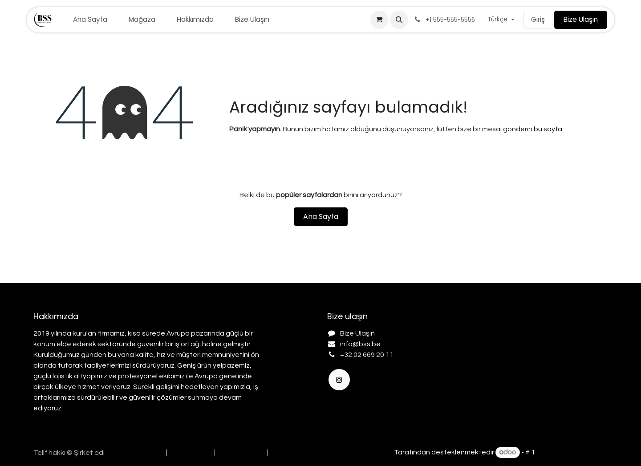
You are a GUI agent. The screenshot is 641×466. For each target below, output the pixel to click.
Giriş (538, 19)
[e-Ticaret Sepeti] (379, 19)
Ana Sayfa (320, 216)
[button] (399, 19)
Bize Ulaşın (581, 19)
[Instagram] (339, 379)
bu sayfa (548, 129)
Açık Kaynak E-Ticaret (572, 452)
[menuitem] (90, 19)
